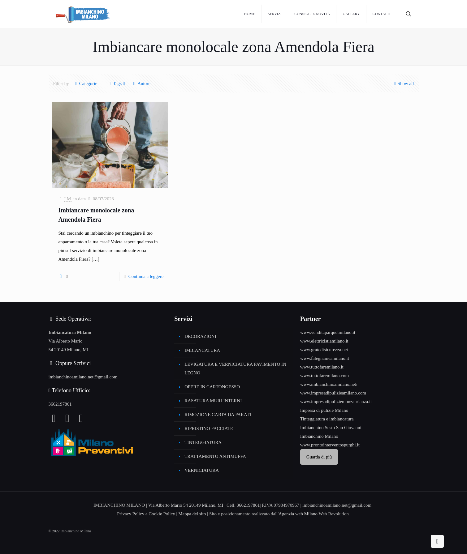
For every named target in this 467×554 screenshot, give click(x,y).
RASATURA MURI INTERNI (213, 400)
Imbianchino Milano (319, 436)
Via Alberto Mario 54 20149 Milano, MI (185, 505)
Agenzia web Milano (298, 513)
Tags (116, 83)
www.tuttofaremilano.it (322, 366)
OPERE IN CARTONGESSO (212, 386)
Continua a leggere (145, 276)
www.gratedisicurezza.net (324, 349)
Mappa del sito (192, 513)
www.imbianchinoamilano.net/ (328, 384)
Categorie (88, 83)
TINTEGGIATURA (203, 442)
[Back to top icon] (437, 541)
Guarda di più (319, 456)
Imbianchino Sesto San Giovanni (330, 427)
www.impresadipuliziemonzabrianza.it (336, 401)
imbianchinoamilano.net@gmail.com (83, 376)
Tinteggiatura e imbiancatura (327, 418)
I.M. (68, 198)
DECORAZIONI (200, 336)
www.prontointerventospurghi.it (330, 444)
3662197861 (60, 404)
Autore (143, 83)
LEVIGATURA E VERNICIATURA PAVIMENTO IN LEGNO (235, 368)
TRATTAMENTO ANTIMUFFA (215, 456)
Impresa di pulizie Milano (324, 410)
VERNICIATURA (201, 470)
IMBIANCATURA (202, 350)
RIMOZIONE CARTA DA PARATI (217, 414)
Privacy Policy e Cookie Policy (146, 513)
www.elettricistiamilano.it (324, 341)
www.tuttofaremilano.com (324, 375)
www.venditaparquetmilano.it (327, 332)
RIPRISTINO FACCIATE (208, 428)
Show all (403, 83)
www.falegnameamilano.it (324, 358)
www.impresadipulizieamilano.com (333, 392)
